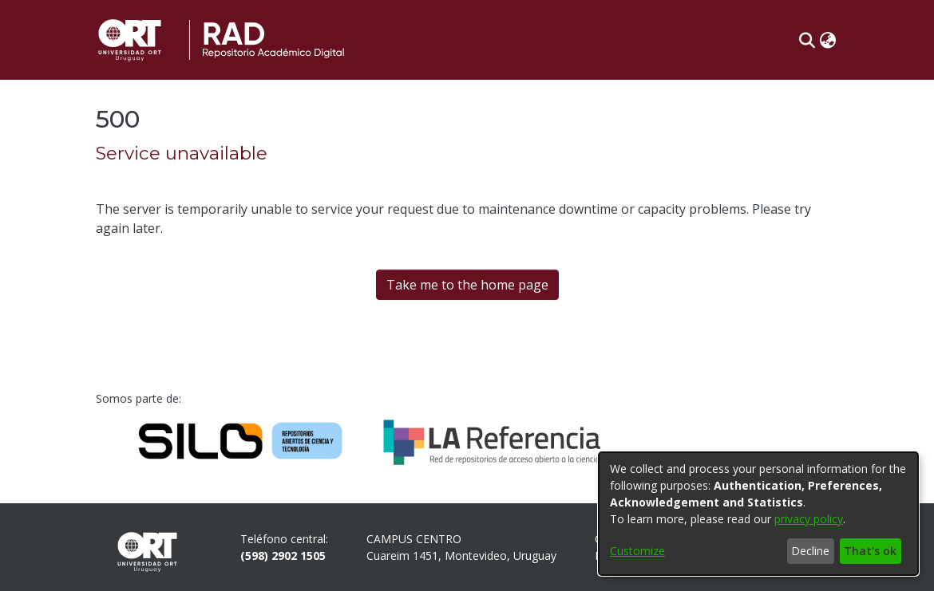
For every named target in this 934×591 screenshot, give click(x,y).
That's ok (870, 550)
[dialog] (758, 513)
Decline (810, 550)
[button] (807, 39)
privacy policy (808, 518)
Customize (637, 550)
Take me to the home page (467, 285)
